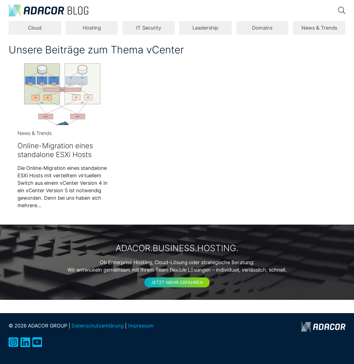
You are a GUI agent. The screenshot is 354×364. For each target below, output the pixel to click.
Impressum (141, 326)
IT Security (148, 28)
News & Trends (319, 28)
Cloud (34, 28)
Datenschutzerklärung (98, 326)
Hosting (92, 28)
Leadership (205, 28)
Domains (262, 28)
